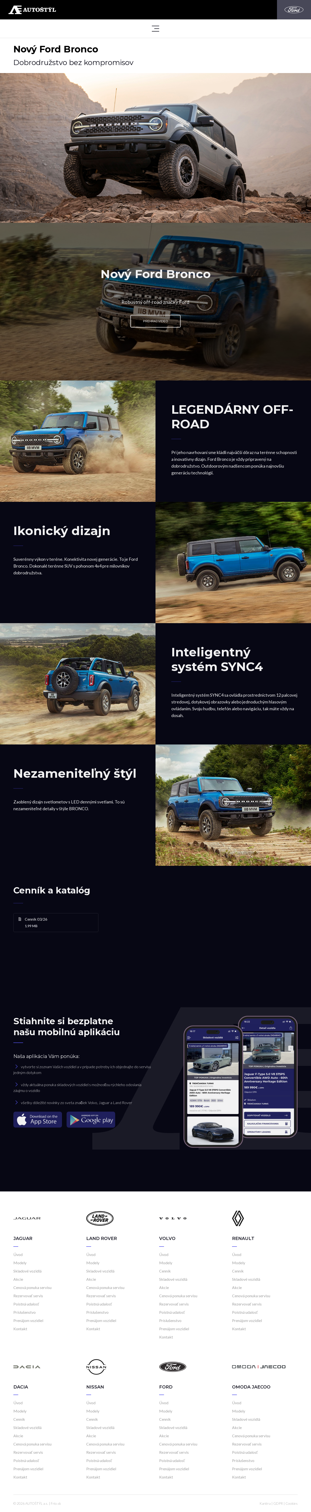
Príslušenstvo (24, 1312)
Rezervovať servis (28, 1295)
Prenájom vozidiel (28, 1320)
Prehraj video (155, 321)
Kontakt (20, 1328)
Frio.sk (56, 1503)
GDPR (278, 1503)
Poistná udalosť (26, 1304)
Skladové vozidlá (27, 1271)
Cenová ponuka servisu (32, 1287)
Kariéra (265, 1503)
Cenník (165, 1271)
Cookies (291, 1503)
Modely (19, 1262)
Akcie (18, 1279)
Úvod (18, 1254)
